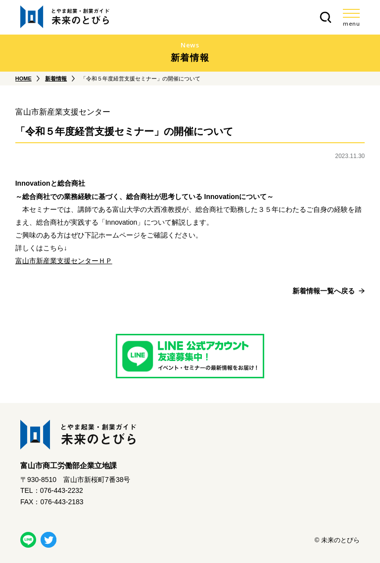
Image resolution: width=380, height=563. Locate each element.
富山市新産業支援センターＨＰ (63, 261)
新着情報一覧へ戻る (323, 290)
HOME (23, 78)
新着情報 (56, 78)
